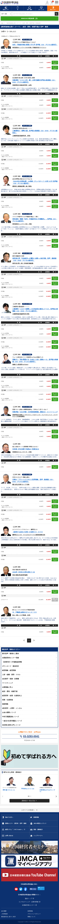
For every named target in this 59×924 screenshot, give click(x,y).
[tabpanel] (11, 783)
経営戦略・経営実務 (9, 670)
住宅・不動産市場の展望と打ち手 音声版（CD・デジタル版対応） (35, 44)
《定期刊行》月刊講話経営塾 (12, 662)
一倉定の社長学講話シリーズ (12, 721)
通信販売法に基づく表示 (8, 916)
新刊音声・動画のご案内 (10, 653)
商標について (31, 916)
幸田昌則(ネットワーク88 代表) (22, 224)
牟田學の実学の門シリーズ (11, 725)
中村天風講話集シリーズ (10, 716)
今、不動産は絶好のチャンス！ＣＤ (24, 612)
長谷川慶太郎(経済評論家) (20, 575)
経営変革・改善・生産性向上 (12, 695)
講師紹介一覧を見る (29, 801)
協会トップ (28, 898)
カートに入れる (55, 62)
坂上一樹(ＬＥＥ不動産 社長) (21, 615)
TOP (2, 23)
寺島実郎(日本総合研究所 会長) (22, 85)
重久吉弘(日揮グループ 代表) (20, 484)
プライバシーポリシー (34, 914)
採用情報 (30, 911)
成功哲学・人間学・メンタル (12, 708)
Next (56, 796)
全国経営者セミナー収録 (10, 658)
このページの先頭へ (29, 810)
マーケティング (7, 683)
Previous (2, 796)
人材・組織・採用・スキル (11, 674)
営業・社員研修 (7, 700)
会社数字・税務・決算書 (10, 679)
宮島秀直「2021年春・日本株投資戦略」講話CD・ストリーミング (35, 412)
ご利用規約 (4, 914)
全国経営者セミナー (28, 905)
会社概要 (3, 911)
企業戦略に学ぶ (7, 687)
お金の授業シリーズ (9, 712)
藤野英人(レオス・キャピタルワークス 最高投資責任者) (28, 535)
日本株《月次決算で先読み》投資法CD (25, 449)
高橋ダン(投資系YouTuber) (20, 364)
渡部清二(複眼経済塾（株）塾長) (22, 186)
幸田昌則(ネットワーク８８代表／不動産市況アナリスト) (29, 47)
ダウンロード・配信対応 (10, 666)
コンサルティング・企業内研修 (28, 902)
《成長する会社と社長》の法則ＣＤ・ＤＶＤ (27, 532)
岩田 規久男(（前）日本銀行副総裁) (22, 263)
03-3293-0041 (29, 736)
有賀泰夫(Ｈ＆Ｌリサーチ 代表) (22, 452)
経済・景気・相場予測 (9, 691)
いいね (33, 889)
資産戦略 (5, 704)
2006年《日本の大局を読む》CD (23, 572)
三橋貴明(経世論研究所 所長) (21, 135)
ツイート (41, 888)
